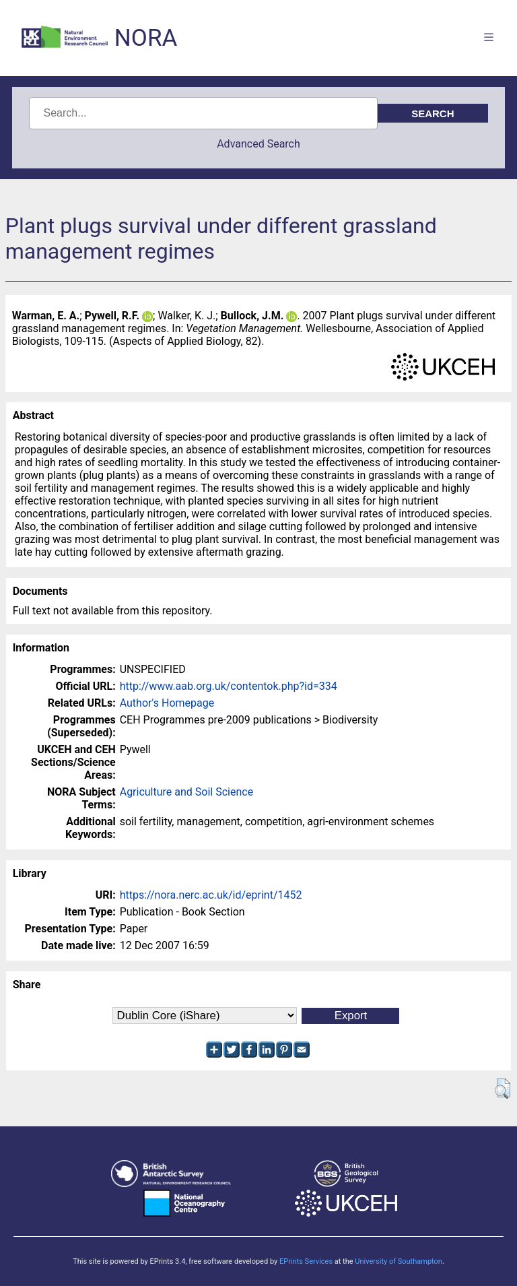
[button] (502, 1089)
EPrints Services (306, 1261)
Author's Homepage (167, 703)
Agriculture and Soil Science (186, 791)
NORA (145, 38)
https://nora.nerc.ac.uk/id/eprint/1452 (211, 895)
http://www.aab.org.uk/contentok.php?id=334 (228, 686)
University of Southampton (398, 1261)
